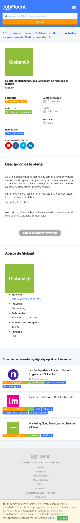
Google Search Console (15, 412)
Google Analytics (38, 412)
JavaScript (60, 382)
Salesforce (47, 435)
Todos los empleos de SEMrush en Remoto (33, 33)
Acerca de (40, 488)
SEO (38, 408)
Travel (29, 408)
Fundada (17, 331)
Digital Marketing (34, 382)
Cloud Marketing (14, 133)
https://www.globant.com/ (26, 298)
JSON (49, 382)
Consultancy (32, 435)
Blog (40, 484)
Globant (28, 254)
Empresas (40, 471)
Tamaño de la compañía (25, 322)
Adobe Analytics (12, 386)
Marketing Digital (13, 382)
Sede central (19, 313)
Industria (17, 303)
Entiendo (62, 518)
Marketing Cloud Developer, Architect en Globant (52, 425)
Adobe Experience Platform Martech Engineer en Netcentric (50, 372)
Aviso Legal (41, 496)
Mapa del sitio (40, 480)
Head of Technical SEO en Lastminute (51, 397)
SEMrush (47, 408)
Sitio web (17, 294)
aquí (52, 517)
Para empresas (40, 475)
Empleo (40, 467)
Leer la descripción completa (40, 233)
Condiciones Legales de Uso (40, 492)
